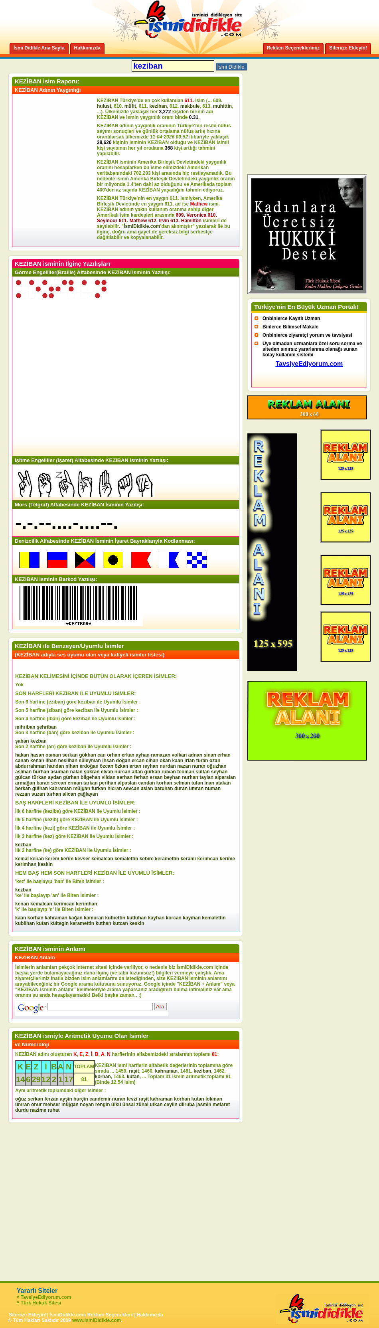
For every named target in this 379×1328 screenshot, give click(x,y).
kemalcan (102, 859)
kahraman (60, 788)
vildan (109, 777)
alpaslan (127, 783)
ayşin (66, 1099)
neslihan (67, 760)
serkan (70, 755)
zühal (142, 1104)
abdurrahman (30, 766)
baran (42, 783)
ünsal (128, 1104)
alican (69, 794)
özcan (106, 766)
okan (165, 760)
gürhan (71, 777)
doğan (123, 760)
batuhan (163, 788)
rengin (102, 1104)
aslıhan (23, 772)
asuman (60, 772)
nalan (76, 772)
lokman (213, 1099)
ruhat (53, 1110)
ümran (196, 788)
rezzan (22, 794)
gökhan (87, 755)
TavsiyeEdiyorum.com (46, 1297)
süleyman (90, 760)
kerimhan (25, 864)
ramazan (160, 755)
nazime (38, 1110)
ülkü (116, 1104)
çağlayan (87, 794)
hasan (37, 755)
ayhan (143, 755)
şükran (91, 772)
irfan (189, 760)
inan (209, 783)
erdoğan (88, 766)
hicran (114, 788)
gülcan (23, 777)
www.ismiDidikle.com (96, 1320)
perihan (107, 783)
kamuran (94, 918)
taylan (206, 777)
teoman (185, 772)
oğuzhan (216, 766)
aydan (55, 777)
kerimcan (207, 859)
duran (181, 788)
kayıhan (192, 918)
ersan (156, 777)
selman (182, 783)
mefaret (221, 1104)
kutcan (120, 923)
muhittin (222, 106)
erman (74, 783)
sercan (58, 783)
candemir (100, 1099)
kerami (188, 859)
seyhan (219, 772)
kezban (38, 741)
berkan (23, 788)
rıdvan (169, 772)
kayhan (156, 918)
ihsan (108, 760)
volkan (179, 755)
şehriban (47, 727)
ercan (138, 760)
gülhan (40, 788)
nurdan (168, 766)
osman (53, 755)
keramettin (167, 859)
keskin (45, 864)
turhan (53, 794)
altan (137, 772)
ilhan (51, 760)
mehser (51, 1104)
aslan (147, 788)
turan (202, 760)
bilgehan (90, 777)
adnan (195, 755)
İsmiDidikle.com (142, 226)
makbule (190, 106)
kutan (42, 923)
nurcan (122, 772)
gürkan (152, 772)
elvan (107, 772)
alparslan (225, 777)
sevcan (131, 788)
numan (213, 788)
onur (36, 1104)
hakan (22, 755)
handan (55, 766)
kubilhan (25, 923)
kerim (67, 859)
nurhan (190, 777)
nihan (71, 766)
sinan (209, 755)
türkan (39, 777)
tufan (197, 783)
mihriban (25, 727)
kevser (82, 859)
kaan (177, 760)
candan (146, 783)
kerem (52, 859)
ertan (135, 766)
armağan (25, 783)
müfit (130, 106)
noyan (87, 1104)
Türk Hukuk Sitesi (41, 1303)
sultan (202, 772)
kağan (76, 918)
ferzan (51, 1099)
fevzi (132, 1099)
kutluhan (137, 918)
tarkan (90, 783)
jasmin (203, 1104)
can (101, 755)
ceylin (171, 1104)
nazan (184, 766)
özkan (121, 766)
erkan (128, 755)
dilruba (187, 1104)
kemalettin (126, 859)
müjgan (81, 788)
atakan (223, 783)
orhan (113, 755)
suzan (38, 794)
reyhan (150, 766)
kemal (22, 859)
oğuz (20, 1099)
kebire (147, 859)
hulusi (104, 106)
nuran (198, 766)
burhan (41, 772)
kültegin (59, 923)
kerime (227, 859)
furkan (98, 788)
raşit (134, 1071)
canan (22, 760)
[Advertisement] (56, 170)
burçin (80, 1099)
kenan (37, 760)
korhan (164, 783)
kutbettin (115, 918)
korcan (174, 918)
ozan (214, 760)
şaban (22, 741)
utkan (156, 1104)
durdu (22, 1110)
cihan (152, 760)
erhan (224, 755)
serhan (124, 777)
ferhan (141, 777)
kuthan (103, 923)
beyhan (172, 777)
